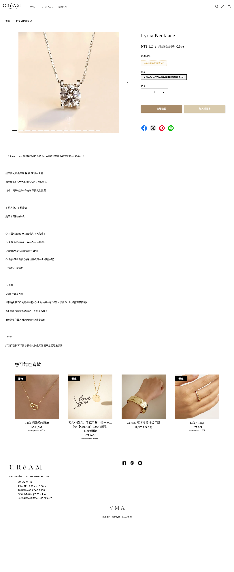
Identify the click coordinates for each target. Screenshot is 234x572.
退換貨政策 (127, 517)
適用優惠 (145, 55)
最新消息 (62, 6)
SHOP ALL (47, 6)
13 (91, 130)
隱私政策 (116, 517)
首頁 (7, 21)
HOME (32, 6)
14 (98, 130)
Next (126, 83)
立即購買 (161, 108)
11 (78, 130)
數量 (143, 86)
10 (72, 130)
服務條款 (106, 517)
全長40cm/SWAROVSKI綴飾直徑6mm (163, 77)
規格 (143, 71)
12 (85, 130)
